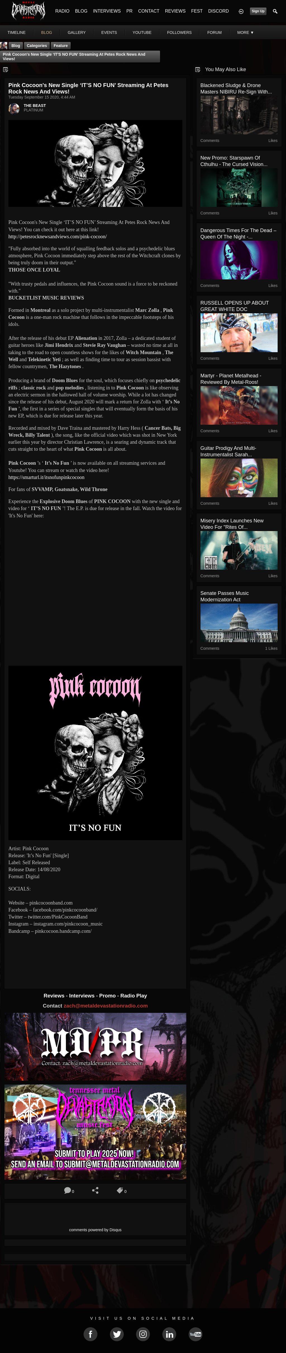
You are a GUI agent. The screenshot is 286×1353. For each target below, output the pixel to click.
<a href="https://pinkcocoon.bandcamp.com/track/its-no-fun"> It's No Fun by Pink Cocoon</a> (95, 956)
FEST (197, 11)
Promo (108, 996)
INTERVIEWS (107, 11)
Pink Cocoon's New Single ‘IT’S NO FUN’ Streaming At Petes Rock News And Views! (74, 56)
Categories (37, 45)
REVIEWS (175, 11)
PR (129, 11)
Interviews (82, 996)
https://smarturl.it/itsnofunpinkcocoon (46, 477)
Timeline (17, 32)
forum (214, 32)
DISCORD (218, 11)
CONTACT (148, 11)
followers (179, 32)
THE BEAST (35, 105)
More (245, 32)
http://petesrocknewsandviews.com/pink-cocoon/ (57, 236)
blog (46, 32)
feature (61, 45)
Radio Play (133, 996)
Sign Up (258, 11)
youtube (142, 32)
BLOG (81, 11)
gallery (76, 32)
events (109, 32)
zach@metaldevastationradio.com (106, 1006)
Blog (15, 45)
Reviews (55, 996)
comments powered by (95, 1230)
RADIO (62, 11)
